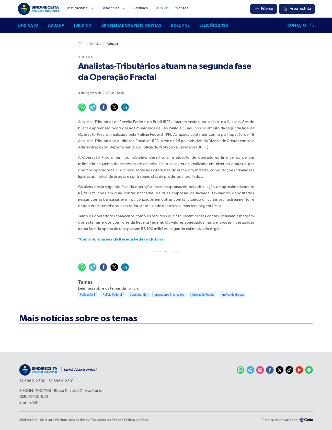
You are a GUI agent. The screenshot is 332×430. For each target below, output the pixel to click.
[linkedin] (125, 107)
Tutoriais (161, 8)
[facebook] (103, 107)
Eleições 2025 (213, 25)
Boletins (180, 25)
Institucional (81, 8)
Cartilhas (140, 8)
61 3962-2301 (61, 381)
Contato (296, 25)
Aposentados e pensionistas (131, 25)
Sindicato (27, 25)
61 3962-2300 (32, 381)
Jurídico (83, 25)
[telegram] (93, 107)
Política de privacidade (280, 420)
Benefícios (114, 8)
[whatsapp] (82, 107)
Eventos (181, 8)
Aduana (56, 25)
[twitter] (114, 107)
